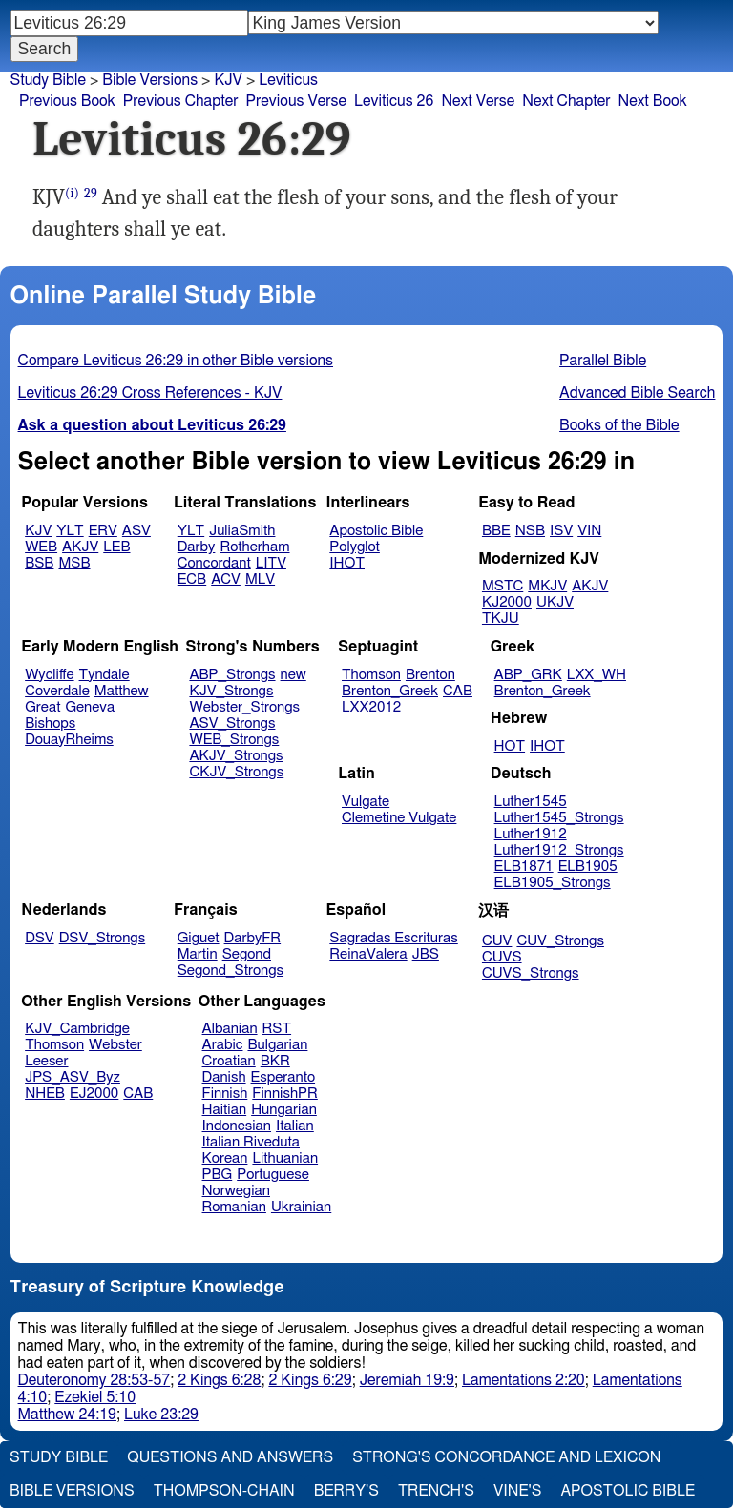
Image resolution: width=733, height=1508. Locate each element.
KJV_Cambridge (77, 1029)
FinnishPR (285, 1093)
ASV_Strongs (232, 723)
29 (90, 193)
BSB (39, 563)
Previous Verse (296, 101)
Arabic (222, 1045)
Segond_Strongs (230, 970)
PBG (217, 1174)
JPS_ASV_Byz (72, 1077)
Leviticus (288, 80)
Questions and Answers (230, 1457)
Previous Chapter (181, 101)
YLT (69, 531)
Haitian (224, 1110)
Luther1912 (530, 834)
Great (42, 707)
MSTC (502, 586)
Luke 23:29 (161, 1414)
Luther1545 (530, 802)
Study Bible (48, 80)
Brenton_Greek (390, 691)
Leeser (46, 1061)
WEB (41, 547)
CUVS (502, 957)
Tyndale (104, 675)
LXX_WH (596, 675)
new (293, 675)
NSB (530, 531)
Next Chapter (566, 101)
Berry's (346, 1490)
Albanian (230, 1029)
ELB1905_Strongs (552, 883)
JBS (425, 954)
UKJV (555, 602)
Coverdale (57, 691)
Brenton (430, 675)
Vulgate (365, 802)
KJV (228, 80)
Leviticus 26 (393, 101)
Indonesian (237, 1126)
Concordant (214, 563)
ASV (136, 531)
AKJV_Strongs (236, 756)
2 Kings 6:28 (219, 1380)
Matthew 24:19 (67, 1414)
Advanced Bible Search (637, 393)
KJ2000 (507, 602)
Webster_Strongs (244, 707)
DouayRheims (69, 740)
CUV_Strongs (559, 941)
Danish (224, 1077)
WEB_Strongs (234, 740)
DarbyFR (253, 938)
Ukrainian (301, 1207)
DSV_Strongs (102, 938)
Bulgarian (277, 1045)
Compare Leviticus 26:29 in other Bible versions (175, 360)
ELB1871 (524, 866)
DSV (39, 938)
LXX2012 (371, 707)
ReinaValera (368, 954)
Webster (115, 1045)
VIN (589, 531)
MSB (74, 563)
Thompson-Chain (224, 1490)
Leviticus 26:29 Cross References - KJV (150, 393)
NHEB (45, 1093)
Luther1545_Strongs (559, 818)
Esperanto (283, 1077)
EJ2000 (94, 1093)
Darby (197, 547)
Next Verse (477, 101)
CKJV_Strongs (236, 772)
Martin (198, 954)
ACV (226, 579)
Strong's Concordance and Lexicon (506, 1457)
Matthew (121, 691)
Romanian (234, 1207)
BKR (275, 1061)
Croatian (229, 1061)
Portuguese (273, 1174)
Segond (246, 954)
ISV (561, 531)
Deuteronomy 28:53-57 (94, 1380)
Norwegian (236, 1191)
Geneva (90, 707)
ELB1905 (588, 866)
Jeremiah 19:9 (407, 1380)
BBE (496, 531)
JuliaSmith (242, 531)
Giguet (199, 938)
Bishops (50, 723)
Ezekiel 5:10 (95, 1397)
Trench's (436, 1490)
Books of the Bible (619, 425)
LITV (271, 563)
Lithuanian (285, 1158)
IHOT (347, 563)
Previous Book (67, 101)
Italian (295, 1126)
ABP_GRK (528, 675)
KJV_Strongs (231, 691)
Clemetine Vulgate (399, 818)
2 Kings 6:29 (309, 1380)
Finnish (225, 1093)
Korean (225, 1158)
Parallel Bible (602, 360)
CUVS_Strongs (530, 973)
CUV (497, 941)
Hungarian (284, 1110)
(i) (72, 193)
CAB (457, 691)
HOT (509, 746)
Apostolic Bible (627, 1490)
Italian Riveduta (251, 1142)
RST (277, 1029)
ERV (103, 531)
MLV (260, 579)
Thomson (371, 675)
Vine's (517, 1490)
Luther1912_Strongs (559, 850)
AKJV (80, 547)
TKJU (500, 618)
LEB (116, 547)
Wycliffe (49, 675)
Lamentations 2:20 (523, 1380)
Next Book (652, 101)
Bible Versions (150, 80)
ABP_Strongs (232, 675)
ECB (192, 579)
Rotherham (254, 547)
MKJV (547, 586)
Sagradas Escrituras (393, 938)
